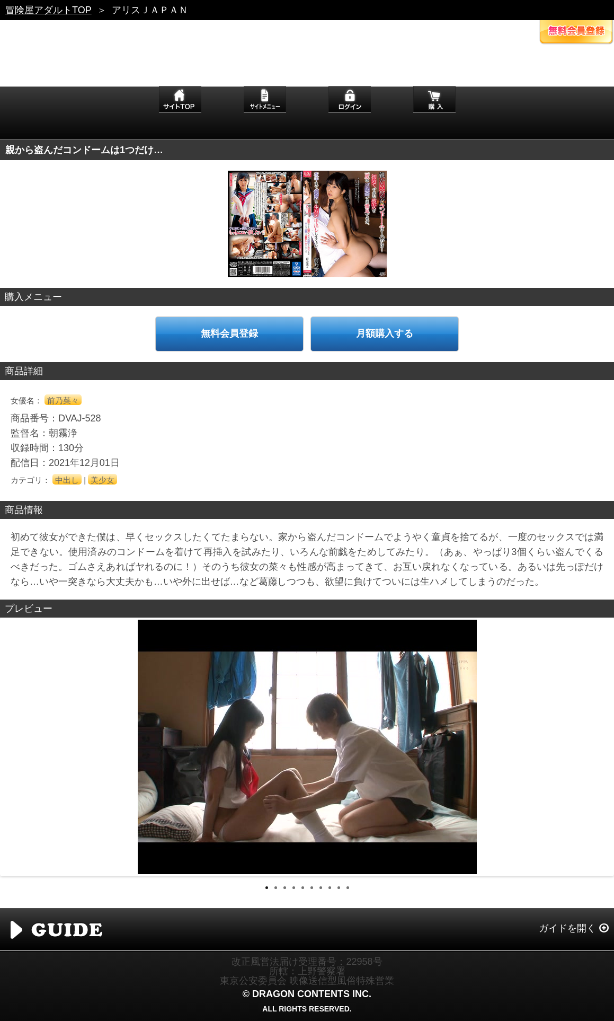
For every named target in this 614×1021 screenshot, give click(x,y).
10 (347, 887)
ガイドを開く (567, 928)
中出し (67, 480)
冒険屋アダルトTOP (48, 10)
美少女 (102, 480)
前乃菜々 (63, 400)
